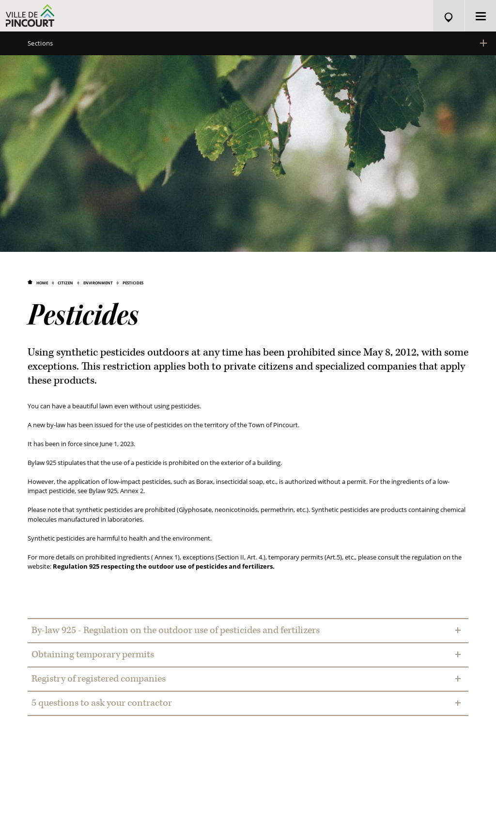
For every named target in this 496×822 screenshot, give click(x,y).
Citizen (65, 282)
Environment (98, 282)
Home (42, 282)
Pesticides (133, 282)
